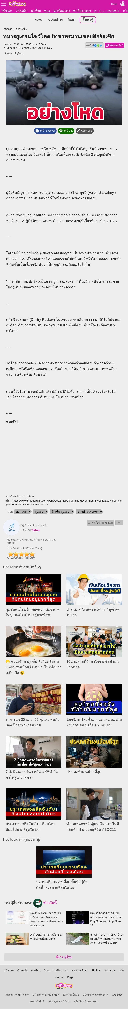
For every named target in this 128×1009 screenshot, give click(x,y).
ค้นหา (72, 20)
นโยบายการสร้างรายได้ (95, 995)
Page (70, 977)
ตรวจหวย (113, 10)
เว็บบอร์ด (21, 10)
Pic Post (99, 11)
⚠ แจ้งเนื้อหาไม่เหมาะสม (100, 523)
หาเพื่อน (36, 10)
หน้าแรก (7, 10)
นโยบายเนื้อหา (71, 995)
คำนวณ (59, 977)
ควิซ (121, 970)
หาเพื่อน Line (62, 10)
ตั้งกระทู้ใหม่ (64, 957)
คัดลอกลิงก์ (114, 45)
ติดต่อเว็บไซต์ (37, 1001)
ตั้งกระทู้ (87, 20)
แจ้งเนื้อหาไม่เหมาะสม (86, 1001)
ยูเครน (39, 512)
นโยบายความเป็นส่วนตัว (46, 995)
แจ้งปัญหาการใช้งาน (59, 1001)
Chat (47, 11)
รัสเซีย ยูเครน (61, 512)
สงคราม (21, 512)
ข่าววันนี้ (20, 29)
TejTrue (19, 53)
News (38, 20)
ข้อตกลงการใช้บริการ (17, 995)
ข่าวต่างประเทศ (88, 512)
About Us (117, 995)
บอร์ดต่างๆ (55, 20)
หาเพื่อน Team (82, 10)
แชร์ (94, 45)
